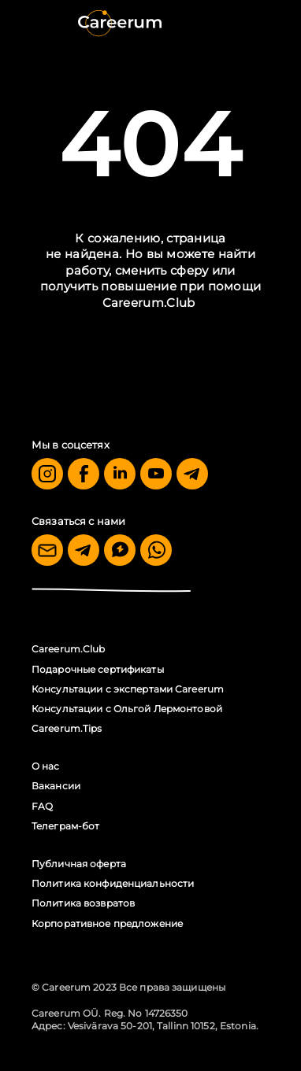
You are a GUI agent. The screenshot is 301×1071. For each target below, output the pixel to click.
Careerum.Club (148, 302)
